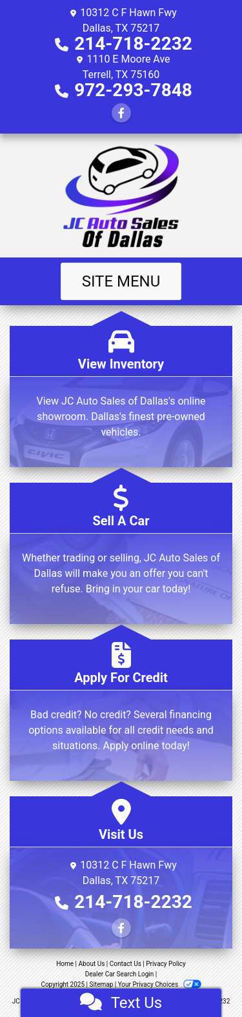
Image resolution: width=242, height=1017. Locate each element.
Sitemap (101, 984)
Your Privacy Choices (159, 984)
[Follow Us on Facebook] (121, 113)
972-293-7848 (133, 90)
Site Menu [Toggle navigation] (121, 281)
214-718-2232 (133, 43)
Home (65, 963)
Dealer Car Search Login (119, 974)
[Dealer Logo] (121, 195)
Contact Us (125, 963)
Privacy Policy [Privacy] (166, 963)
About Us (92, 963)
